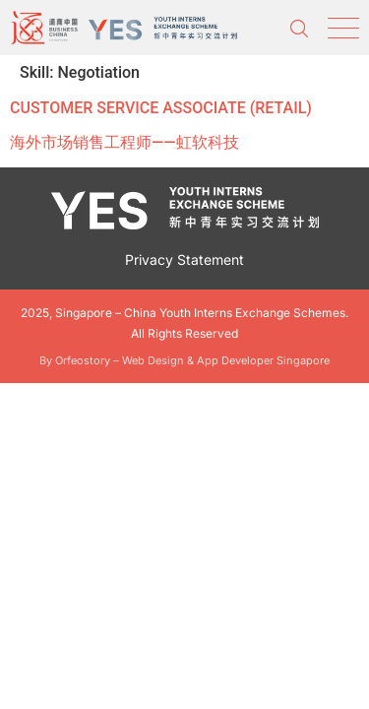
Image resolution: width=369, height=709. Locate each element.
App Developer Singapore (263, 360)
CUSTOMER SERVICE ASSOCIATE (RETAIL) (161, 107)
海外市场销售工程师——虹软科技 (124, 142)
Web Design (153, 360)
